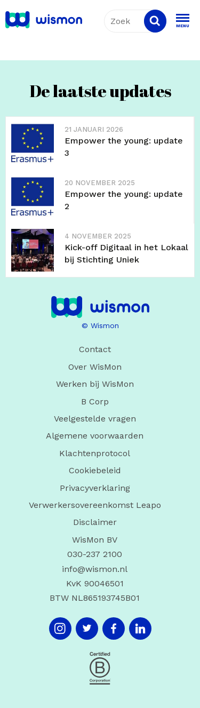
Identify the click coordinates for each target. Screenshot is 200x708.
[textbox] (135, 21)
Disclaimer (95, 522)
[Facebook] (113, 628)
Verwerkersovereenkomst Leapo (95, 505)
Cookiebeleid (95, 470)
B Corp (95, 401)
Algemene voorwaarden (94, 436)
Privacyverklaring (95, 488)
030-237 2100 (94, 554)
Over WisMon (95, 367)
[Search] (155, 21)
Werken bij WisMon (95, 384)
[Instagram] (60, 628)
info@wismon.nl (94, 569)
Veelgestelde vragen (95, 418)
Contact (95, 349)
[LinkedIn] (140, 628)
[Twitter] (87, 628)
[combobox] (135, 21)
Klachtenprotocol (94, 453)
